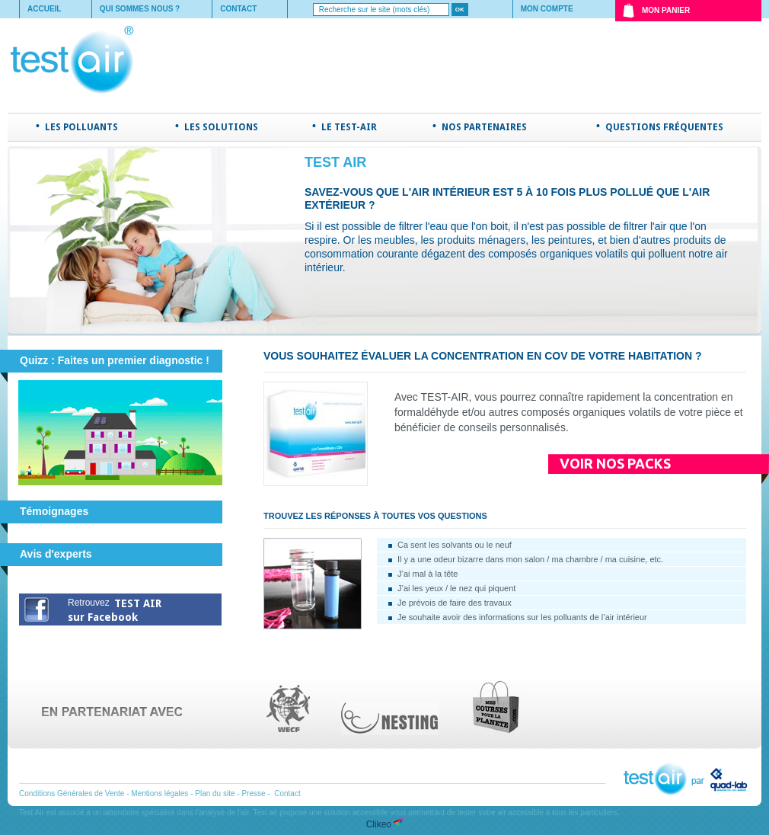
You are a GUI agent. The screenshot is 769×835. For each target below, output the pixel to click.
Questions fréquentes (664, 127)
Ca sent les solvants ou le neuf (454, 544)
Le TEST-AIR (349, 127)
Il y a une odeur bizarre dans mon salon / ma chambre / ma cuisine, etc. (530, 559)
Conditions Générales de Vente (71, 793)
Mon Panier (666, 10)
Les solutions (221, 127)
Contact (238, 9)
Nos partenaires (484, 127)
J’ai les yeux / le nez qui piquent (456, 588)
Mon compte (547, 9)
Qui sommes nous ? (140, 9)
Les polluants (81, 127)
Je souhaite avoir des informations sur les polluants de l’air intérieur (522, 617)
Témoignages (54, 511)
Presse (253, 793)
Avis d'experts (56, 554)
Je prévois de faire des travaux (454, 602)
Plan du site (215, 793)
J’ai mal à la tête (427, 573)
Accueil (44, 9)
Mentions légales (159, 793)
